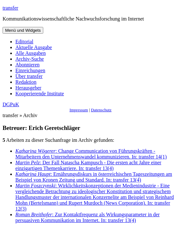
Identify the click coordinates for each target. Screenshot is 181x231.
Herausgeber (28, 87)
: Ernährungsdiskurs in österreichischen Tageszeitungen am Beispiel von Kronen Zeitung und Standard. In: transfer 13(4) (93, 177)
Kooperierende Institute (39, 93)
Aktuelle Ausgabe (33, 47)
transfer (10, 8)
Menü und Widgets (23, 30)
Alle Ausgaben (30, 53)
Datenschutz (101, 109)
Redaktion (26, 82)
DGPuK (11, 104)
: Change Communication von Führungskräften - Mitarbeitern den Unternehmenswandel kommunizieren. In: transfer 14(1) (91, 153)
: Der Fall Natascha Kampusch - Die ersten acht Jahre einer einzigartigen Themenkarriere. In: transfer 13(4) (88, 165)
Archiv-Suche (29, 59)
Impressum (79, 109)
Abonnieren (27, 64)
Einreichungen (30, 70)
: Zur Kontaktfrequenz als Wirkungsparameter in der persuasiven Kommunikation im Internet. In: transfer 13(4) (87, 217)
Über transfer (29, 76)
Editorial (24, 41)
